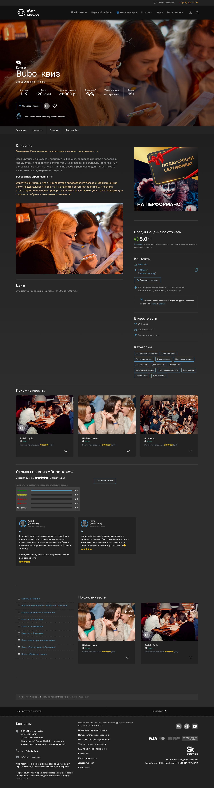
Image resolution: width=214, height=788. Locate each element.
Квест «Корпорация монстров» (36, 640)
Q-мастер (22, 508)
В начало (159, 711)
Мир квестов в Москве (28, 711)
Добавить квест (86, 763)
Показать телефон (147, 280)
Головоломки (142, 376)
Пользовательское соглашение (93, 735)
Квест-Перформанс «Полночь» (36, 647)
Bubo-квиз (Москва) (35, 81)
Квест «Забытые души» (32, 654)
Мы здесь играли (29, 106)
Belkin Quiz (26, 438)
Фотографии (72, 130)
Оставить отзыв (105, 480)
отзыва (138, 244)
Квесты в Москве (29, 598)
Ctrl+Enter (96, 725)
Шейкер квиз (90, 438)
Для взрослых (163, 359)
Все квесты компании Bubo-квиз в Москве (43, 605)
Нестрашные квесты (168, 370)
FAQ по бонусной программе (92, 749)
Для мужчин (141, 365)
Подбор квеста (79, 12)
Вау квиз (149, 438)
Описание (21, 130)
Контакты (38, 130)
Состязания (188, 370)
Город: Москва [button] (176, 12)
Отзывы (54, 130)
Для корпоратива (144, 359)
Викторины (174, 365)
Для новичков (169, 354)
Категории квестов (87, 758)
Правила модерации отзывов (92, 730)
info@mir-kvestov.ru (30, 757)
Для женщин (158, 365)
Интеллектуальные (145, 370)
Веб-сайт (143, 264)
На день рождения (184, 359)
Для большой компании (146, 354)
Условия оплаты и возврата (92, 744)
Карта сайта (84, 767)
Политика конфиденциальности (94, 739)
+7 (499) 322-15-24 (189, 3)
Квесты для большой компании (36, 612)
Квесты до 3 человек (31, 619)
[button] (120, 205)
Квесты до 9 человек (31, 633)
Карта (160, 12)
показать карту (147, 273)
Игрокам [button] (147, 12)
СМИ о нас (83, 753)
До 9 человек (159, 376)
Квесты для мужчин (30, 626)
